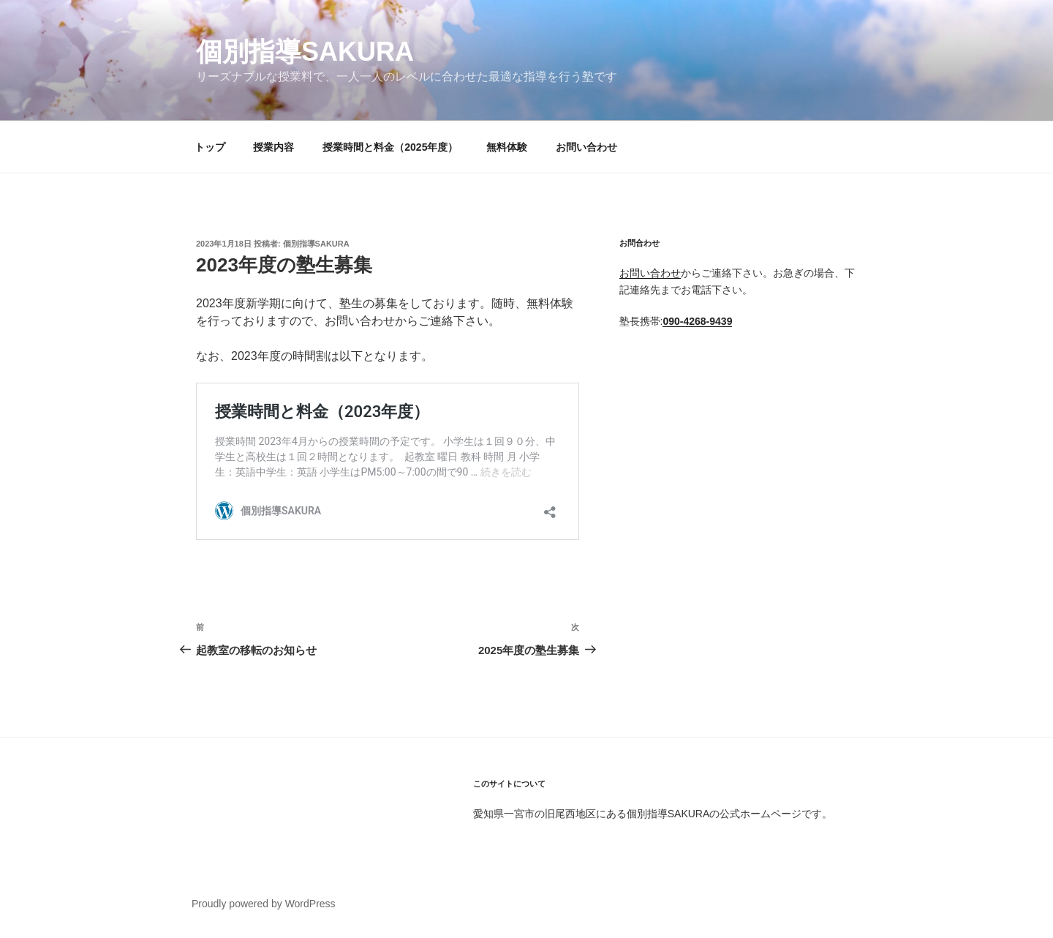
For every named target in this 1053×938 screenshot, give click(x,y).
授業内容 (273, 147)
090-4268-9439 (697, 321)
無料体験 (506, 147)
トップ (210, 147)
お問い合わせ (586, 147)
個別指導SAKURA (305, 52)
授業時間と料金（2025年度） (390, 147)
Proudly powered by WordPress (264, 903)
